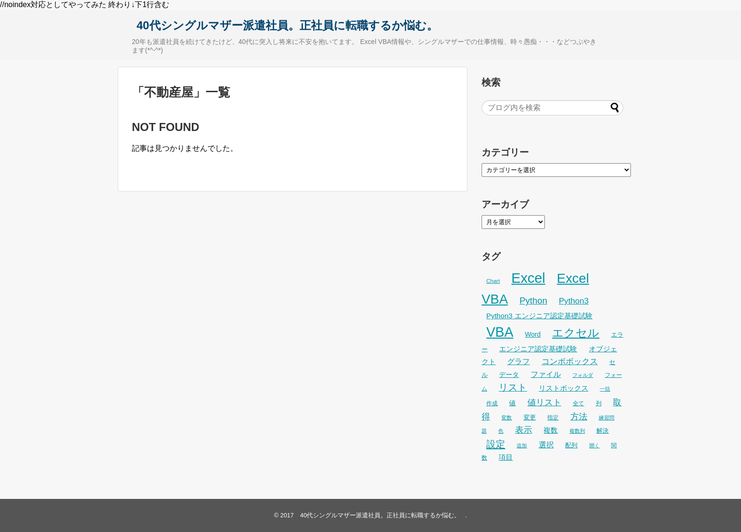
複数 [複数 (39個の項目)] (550, 430)
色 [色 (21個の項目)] (500, 431)
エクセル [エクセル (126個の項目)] (575, 332)
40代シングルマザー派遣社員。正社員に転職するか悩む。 (287, 25)
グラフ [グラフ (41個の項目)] (518, 362)
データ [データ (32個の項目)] (509, 374)
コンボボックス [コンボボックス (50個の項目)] (570, 361)
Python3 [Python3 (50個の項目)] (573, 300)
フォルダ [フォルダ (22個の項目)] (582, 375)
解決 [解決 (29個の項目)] (602, 430)
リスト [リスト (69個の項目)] (513, 387)
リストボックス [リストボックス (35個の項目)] (563, 388)
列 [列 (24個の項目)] (599, 403)
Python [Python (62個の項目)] (533, 300)
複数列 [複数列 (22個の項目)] (577, 431)
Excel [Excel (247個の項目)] (528, 278)
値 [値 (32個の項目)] (512, 403)
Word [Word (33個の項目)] (533, 334)
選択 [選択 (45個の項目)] (546, 444)
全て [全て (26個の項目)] (578, 403)
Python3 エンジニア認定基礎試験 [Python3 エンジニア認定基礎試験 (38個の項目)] (539, 316)
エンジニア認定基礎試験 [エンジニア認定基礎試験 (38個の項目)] (538, 349)
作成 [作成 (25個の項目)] (492, 403)
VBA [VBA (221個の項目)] (499, 332)
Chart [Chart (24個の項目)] (493, 281)
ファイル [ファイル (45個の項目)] (546, 374)
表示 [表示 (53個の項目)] (523, 430)
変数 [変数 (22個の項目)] (506, 417)
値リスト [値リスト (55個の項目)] (544, 402)
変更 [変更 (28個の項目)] (530, 417)
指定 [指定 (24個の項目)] (553, 417)
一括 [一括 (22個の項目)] (605, 389)
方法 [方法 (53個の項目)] (578, 416)
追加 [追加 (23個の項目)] (522, 445)
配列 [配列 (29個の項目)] (571, 445)
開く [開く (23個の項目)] (594, 445)
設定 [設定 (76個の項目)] (495, 443)
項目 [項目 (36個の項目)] (506, 457)
